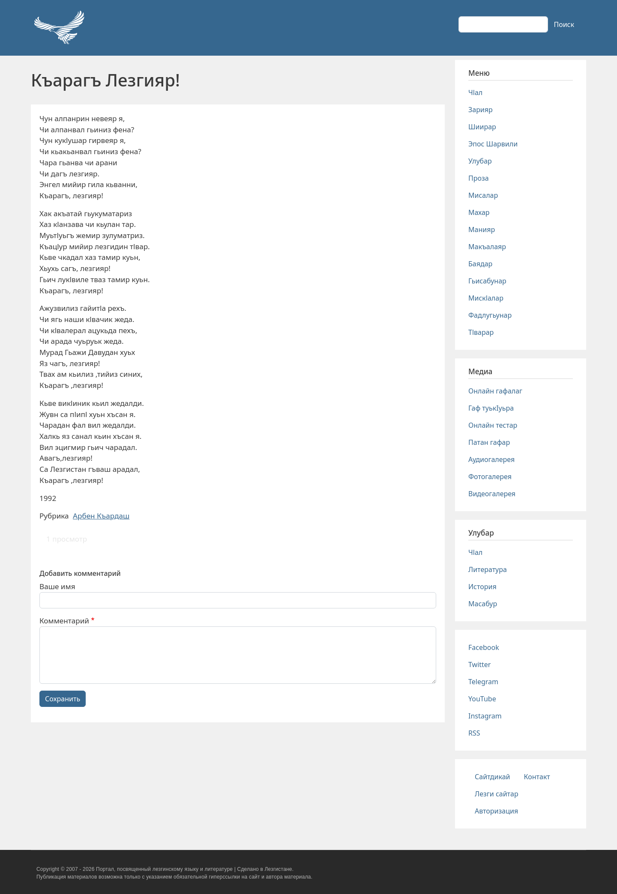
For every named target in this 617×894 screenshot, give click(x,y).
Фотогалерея (490, 476)
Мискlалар (485, 298)
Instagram (485, 716)
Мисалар (483, 195)
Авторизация (496, 811)
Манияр (481, 229)
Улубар (480, 161)
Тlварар (481, 332)
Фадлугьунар (490, 315)
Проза (478, 178)
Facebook (483, 647)
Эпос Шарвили (493, 144)
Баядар (480, 263)
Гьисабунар (487, 281)
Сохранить (62, 698)
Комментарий (64, 621)
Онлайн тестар (492, 425)
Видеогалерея (491, 493)
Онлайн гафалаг (495, 391)
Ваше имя (57, 586)
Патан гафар (489, 442)
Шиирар (482, 126)
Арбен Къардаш (101, 516)
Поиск (564, 24)
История (482, 586)
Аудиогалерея (491, 459)
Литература (487, 569)
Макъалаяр (487, 246)
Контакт (537, 776)
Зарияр (480, 109)
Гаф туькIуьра (491, 408)
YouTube (482, 698)
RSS (474, 733)
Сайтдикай (492, 776)
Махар (479, 212)
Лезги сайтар (496, 794)
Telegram (483, 681)
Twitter (479, 664)
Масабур (482, 603)
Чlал (475, 92)
